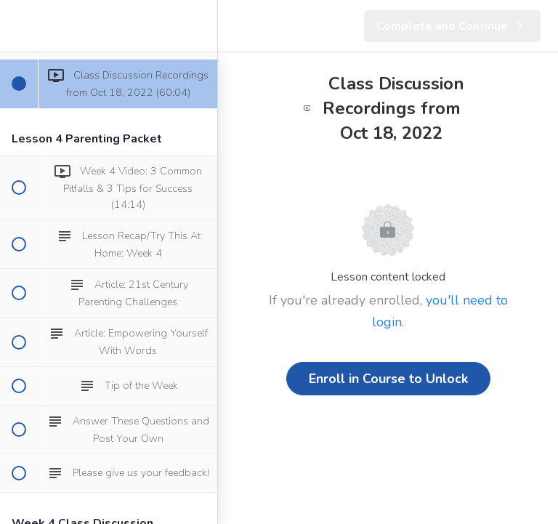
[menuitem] (199, 26)
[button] (18, 26)
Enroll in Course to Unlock (388, 378)
